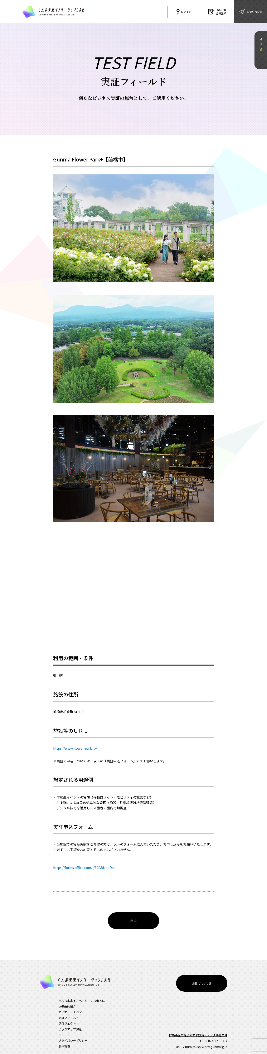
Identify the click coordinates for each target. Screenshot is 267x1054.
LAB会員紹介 (67, 996)
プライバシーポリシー (73, 1030)
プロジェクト (67, 1013)
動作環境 (64, 1036)
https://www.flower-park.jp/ (75, 748)
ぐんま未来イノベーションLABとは (81, 990)
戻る (133, 920)
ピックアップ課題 (70, 1019)
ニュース (64, 1024)
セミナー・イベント (71, 1001)
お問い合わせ (202, 972)
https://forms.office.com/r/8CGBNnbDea (84, 867)
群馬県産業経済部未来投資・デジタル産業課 (198, 1024)
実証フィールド (68, 1007)
